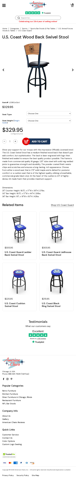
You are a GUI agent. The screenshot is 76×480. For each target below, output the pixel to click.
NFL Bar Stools (9, 404)
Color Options (8, 441)
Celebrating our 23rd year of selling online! (38, 21)
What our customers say (38, 326)
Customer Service (10, 435)
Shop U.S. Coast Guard (62, 205)
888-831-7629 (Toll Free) (18, 374)
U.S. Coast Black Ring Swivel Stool (51, 304)
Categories (14, 28)
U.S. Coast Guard (25, 31)
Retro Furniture (9, 391)
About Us (6, 416)
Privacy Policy (8, 475)
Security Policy (23, 475)
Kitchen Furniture (10, 394)
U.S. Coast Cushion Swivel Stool (15, 304)
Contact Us (7, 438)
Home (5, 28)
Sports (24, 28)
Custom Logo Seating (12, 444)
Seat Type (7, 114)
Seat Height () (11, 121)
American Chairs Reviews (13, 422)
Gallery (5, 419)
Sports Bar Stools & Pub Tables (42, 28)
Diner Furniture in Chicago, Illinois (17, 397)
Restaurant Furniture (11, 400)
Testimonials (38, 322)
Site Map (35, 475)
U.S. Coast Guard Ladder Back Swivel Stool (18, 253)
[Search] (40, 18)
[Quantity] (9, 141)
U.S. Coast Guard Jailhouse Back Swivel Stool (56, 253)
